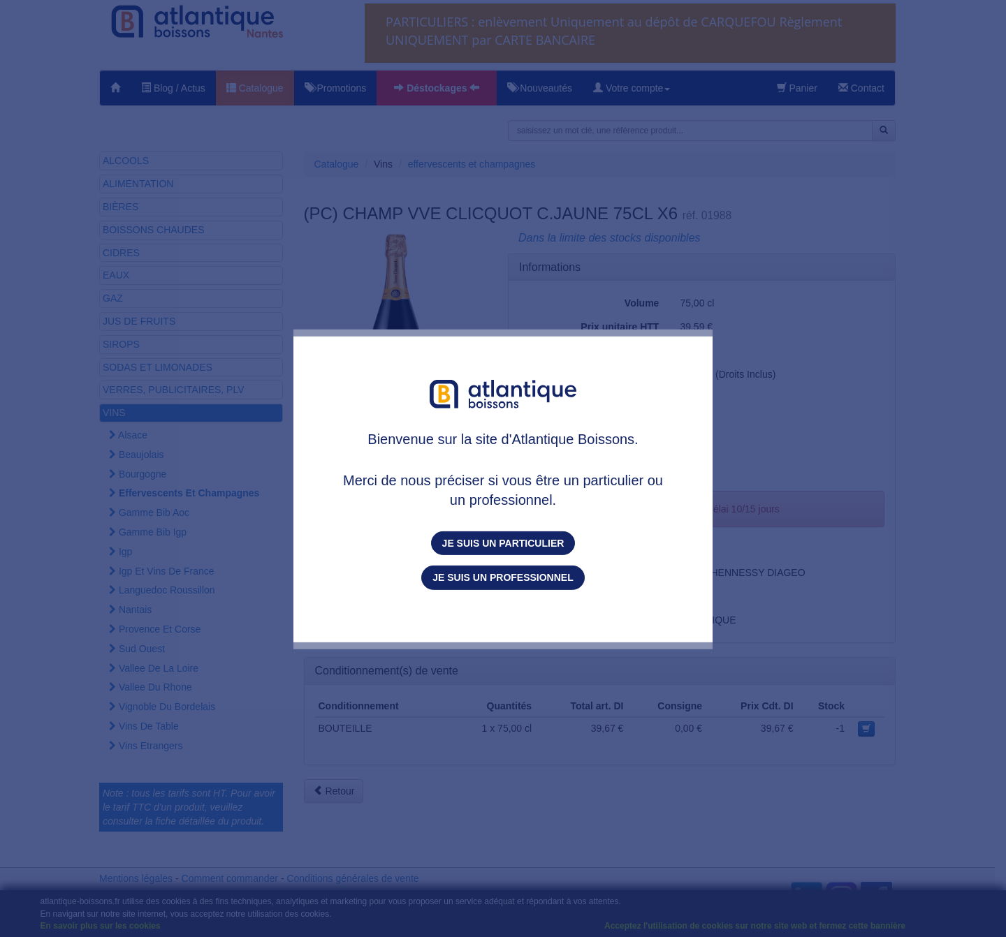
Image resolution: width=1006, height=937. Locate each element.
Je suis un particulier (503, 543)
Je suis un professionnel (502, 577)
